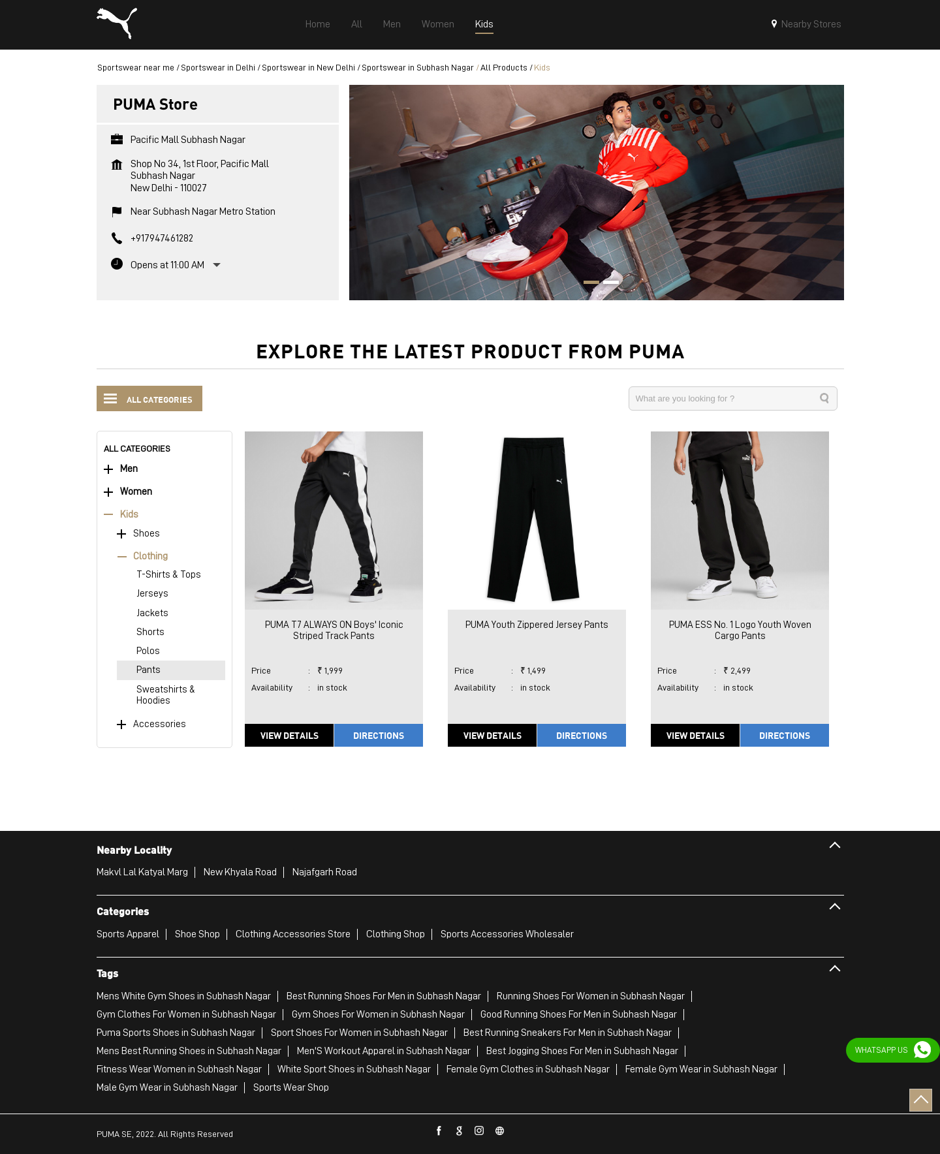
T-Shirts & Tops (168, 575)
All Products (503, 67)
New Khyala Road (240, 872)
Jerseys (152, 594)
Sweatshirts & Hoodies (165, 695)
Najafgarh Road (324, 872)
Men (129, 469)
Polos (148, 651)
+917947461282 (162, 238)
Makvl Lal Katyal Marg (142, 872)
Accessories (159, 724)
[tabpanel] (596, 192)
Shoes (146, 533)
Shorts (150, 632)
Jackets (152, 613)
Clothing (150, 556)
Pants (148, 670)
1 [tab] (587, 284)
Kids (129, 515)
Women (136, 492)
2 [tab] (606, 284)
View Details (289, 735)
